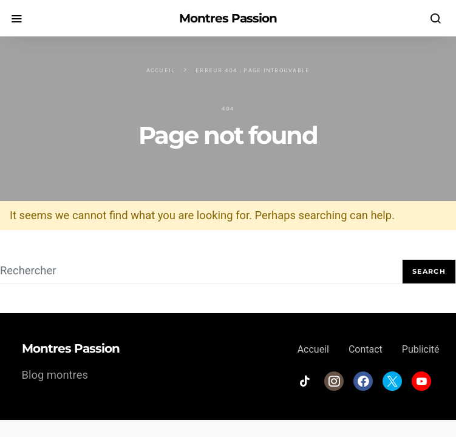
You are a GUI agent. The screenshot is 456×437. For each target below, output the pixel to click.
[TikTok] (304, 381)
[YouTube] (421, 381)
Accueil (160, 70)
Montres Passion (228, 18)
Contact (366, 349)
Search (429, 271)
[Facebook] (363, 381)
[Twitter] (392, 381)
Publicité (421, 349)
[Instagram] (334, 381)
